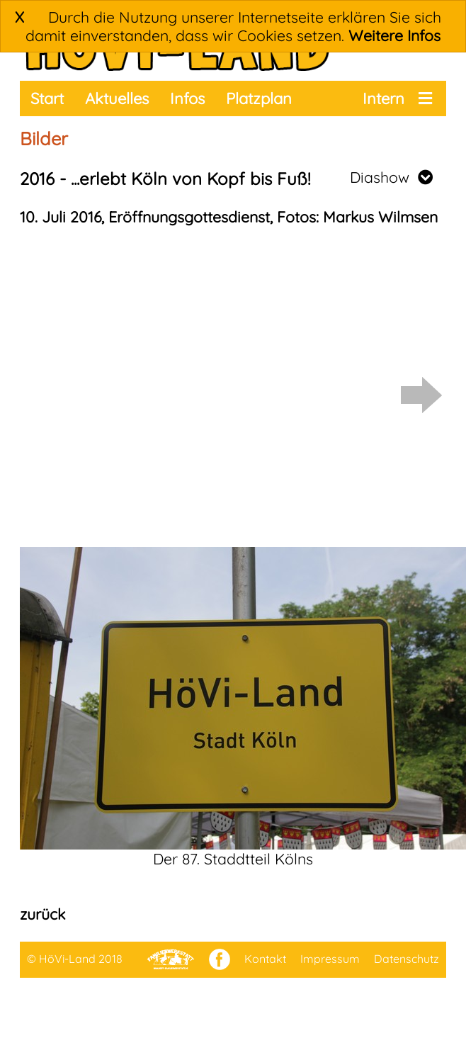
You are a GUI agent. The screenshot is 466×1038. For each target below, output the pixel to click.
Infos (187, 98)
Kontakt (265, 959)
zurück (42, 914)
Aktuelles (117, 98)
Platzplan (259, 98)
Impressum (330, 959)
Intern (383, 98)
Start (47, 98)
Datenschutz (406, 959)
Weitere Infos (394, 35)
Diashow (391, 177)
